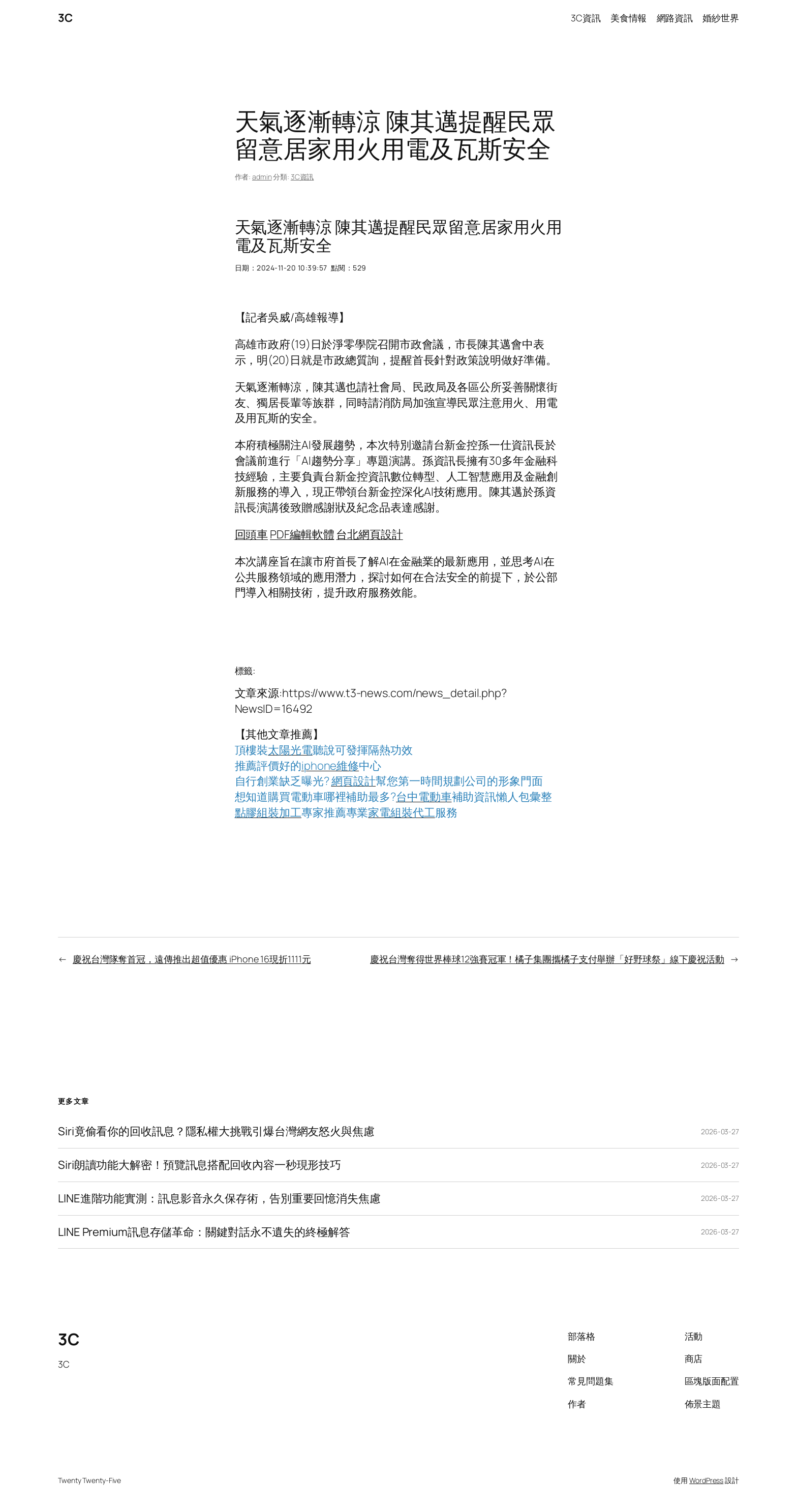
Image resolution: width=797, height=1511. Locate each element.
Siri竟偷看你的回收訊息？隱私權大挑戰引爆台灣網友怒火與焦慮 (216, 1131)
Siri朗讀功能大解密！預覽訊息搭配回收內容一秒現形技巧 (199, 1165)
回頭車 (251, 534)
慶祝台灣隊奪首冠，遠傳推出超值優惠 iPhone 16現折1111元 (192, 959)
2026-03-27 (720, 1131)
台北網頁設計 (369, 534)
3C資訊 (302, 177)
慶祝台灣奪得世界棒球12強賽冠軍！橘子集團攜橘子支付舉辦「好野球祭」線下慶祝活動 (547, 959)
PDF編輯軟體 (302, 534)
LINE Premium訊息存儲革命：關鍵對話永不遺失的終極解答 (204, 1232)
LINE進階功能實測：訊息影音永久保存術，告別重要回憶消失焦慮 (219, 1198)
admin (262, 177)
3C (65, 17)
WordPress (706, 1480)
